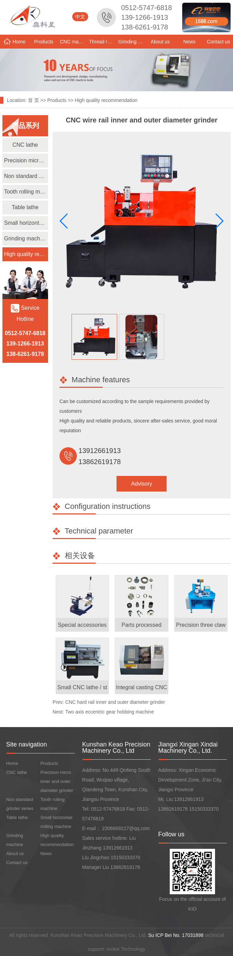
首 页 (33, 100)
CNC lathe (25, 145)
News (189, 41)
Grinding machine (132, 41)
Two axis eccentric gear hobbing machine (109, 712)
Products (43, 41)
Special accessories (82, 625)
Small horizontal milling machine (26, 223)
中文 (80, 16)
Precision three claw (200, 625)
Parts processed (142, 625)
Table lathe (25, 207)
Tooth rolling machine (26, 192)
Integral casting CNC (141, 687)
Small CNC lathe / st (82, 687)
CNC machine (73, 41)
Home (14, 41)
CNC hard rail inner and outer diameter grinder (115, 702)
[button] (219, 221)
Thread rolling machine (102, 41)
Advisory (141, 484)
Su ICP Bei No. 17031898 (176, 935)
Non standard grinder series (26, 176)
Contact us (218, 41)
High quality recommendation (106, 100)
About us (160, 41)
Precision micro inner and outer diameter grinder (26, 160)
